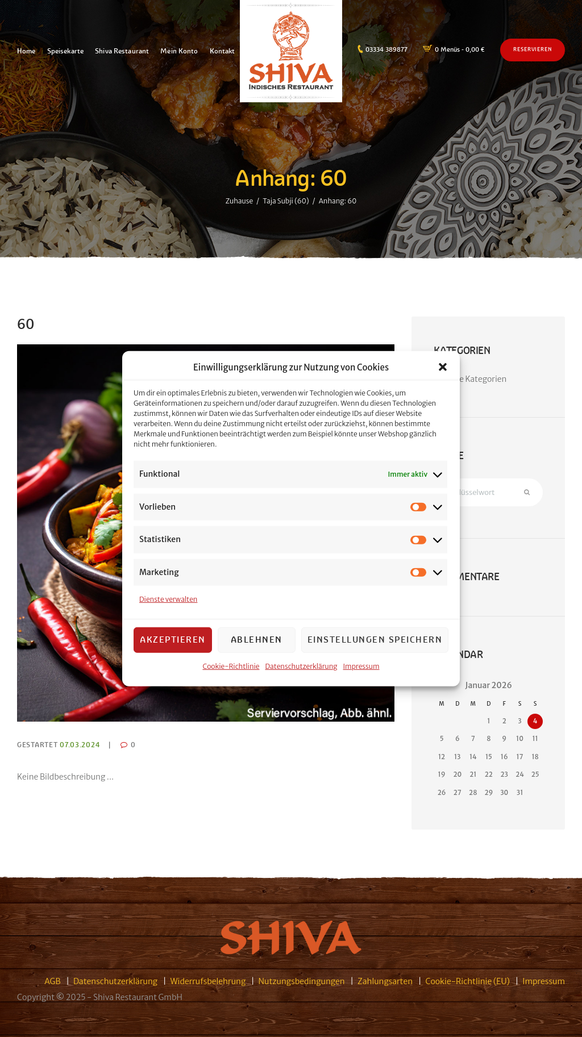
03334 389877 (386, 49)
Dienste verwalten (168, 603)
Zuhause (239, 200)
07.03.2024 (79, 745)
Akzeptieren (173, 643)
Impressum (361, 669)
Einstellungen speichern (375, 643)
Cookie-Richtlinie (230, 669)
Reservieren (532, 49)
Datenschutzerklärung (301, 669)
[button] (442, 371)
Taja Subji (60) (286, 200)
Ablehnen (256, 643)
